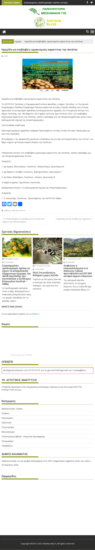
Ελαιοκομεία (7, 418)
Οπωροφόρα (7, 441)
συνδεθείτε (34, 313)
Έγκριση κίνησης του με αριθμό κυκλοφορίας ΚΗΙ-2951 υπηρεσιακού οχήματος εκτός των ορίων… (47, 461)
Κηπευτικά (6, 422)
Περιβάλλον (7, 445)
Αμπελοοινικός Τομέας (12, 408)
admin (5, 56)
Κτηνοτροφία (8, 427)
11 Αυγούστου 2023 (41, 266)
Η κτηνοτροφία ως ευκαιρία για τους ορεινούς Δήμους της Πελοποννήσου (24, 220)
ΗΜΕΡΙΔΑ (7, 210)
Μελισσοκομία (8, 431)
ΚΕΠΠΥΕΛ (15, 210)
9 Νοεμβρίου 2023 (10, 259)
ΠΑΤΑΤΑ (22, 210)
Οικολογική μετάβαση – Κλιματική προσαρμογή (23, 436)
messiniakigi (7, 262)
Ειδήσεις (6, 413)
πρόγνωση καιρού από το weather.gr (21, 355)
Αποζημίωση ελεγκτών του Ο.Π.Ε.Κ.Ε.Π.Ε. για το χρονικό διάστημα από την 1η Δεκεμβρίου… (45, 370)
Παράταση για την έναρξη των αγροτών (73, 219)
